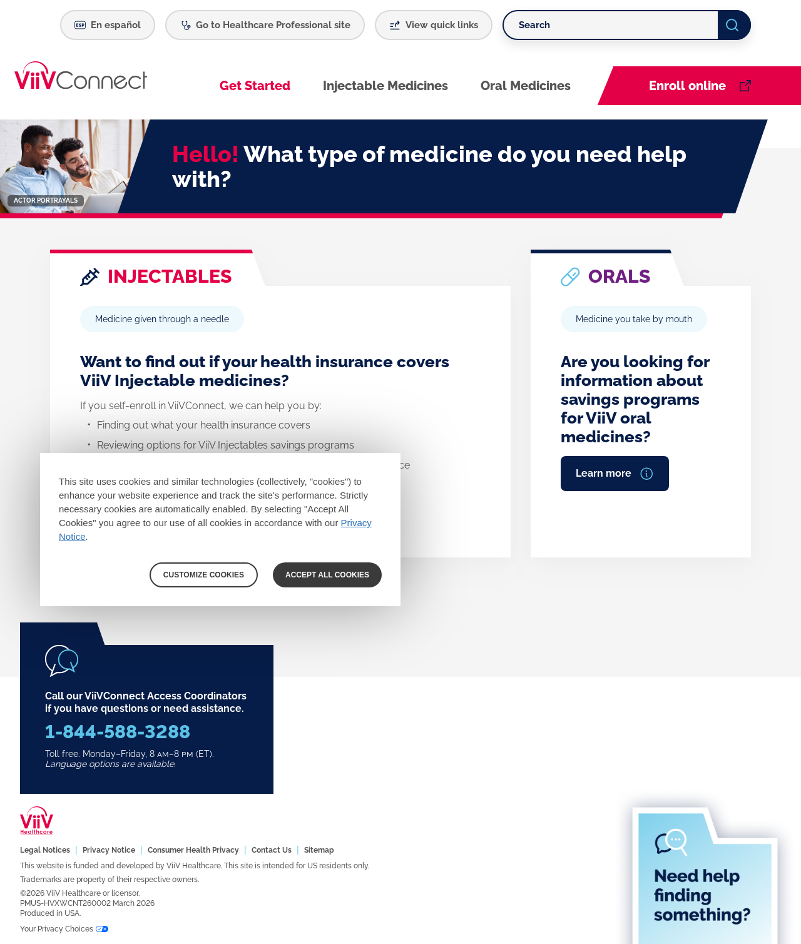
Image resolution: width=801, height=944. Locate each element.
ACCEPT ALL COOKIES (327, 575)
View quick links (442, 25)
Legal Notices (45, 850)
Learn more (603, 473)
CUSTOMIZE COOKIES (203, 575)
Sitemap (319, 850)
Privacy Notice (109, 850)
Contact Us (272, 850)
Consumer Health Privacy (193, 850)
